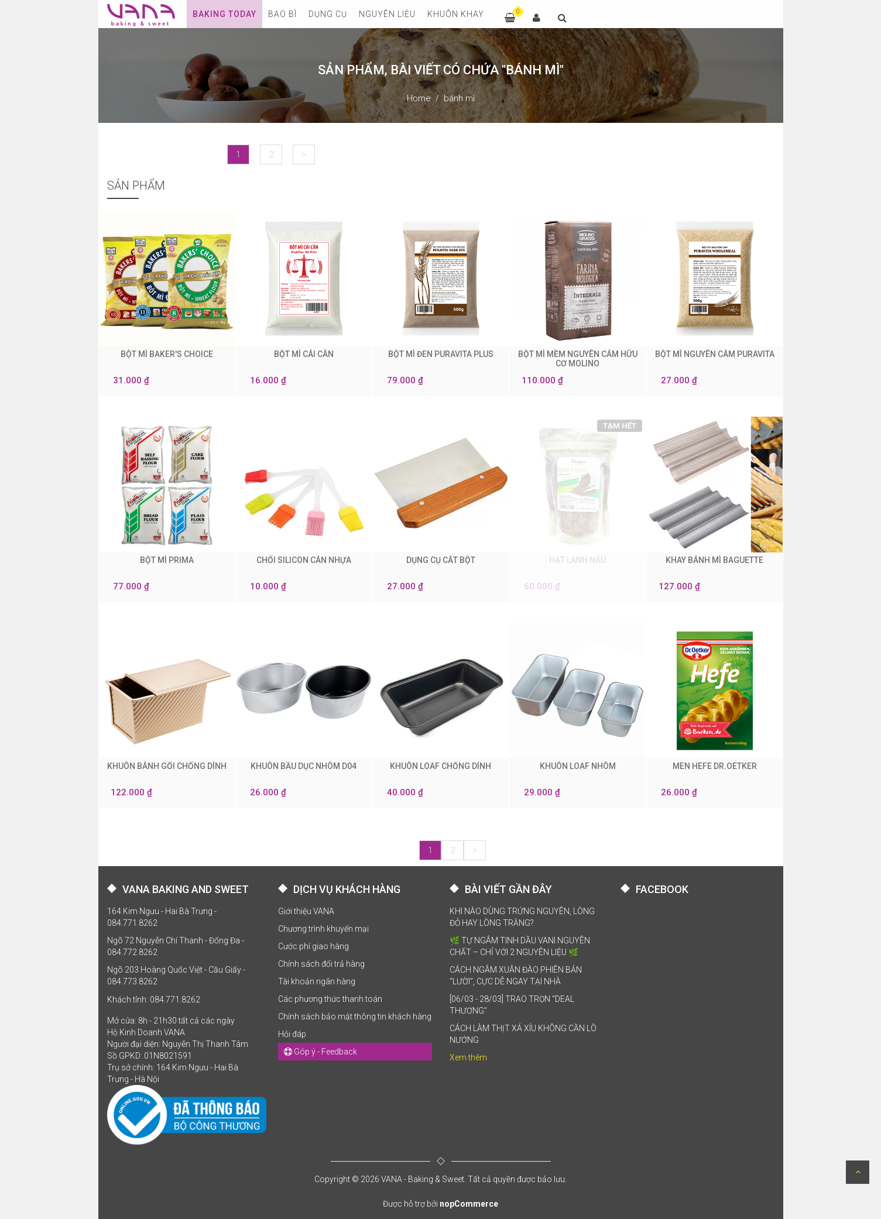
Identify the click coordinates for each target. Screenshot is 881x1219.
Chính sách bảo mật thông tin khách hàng (354, 1016)
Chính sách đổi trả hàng (321, 964)
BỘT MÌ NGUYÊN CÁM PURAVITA (714, 354)
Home (419, 98)
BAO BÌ (282, 14)
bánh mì (459, 98)
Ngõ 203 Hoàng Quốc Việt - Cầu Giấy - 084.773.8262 (176, 975)
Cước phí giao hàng (313, 946)
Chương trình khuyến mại (323, 928)
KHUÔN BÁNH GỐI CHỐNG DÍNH (167, 766)
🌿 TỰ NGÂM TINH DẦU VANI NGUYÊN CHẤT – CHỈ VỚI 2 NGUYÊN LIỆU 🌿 (520, 946)
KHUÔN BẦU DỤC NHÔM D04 (303, 766)
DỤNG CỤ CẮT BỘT (440, 560)
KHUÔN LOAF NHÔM (578, 766)
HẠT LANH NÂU (577, 560)
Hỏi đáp (292, 1034)
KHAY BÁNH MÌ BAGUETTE (714, 560)
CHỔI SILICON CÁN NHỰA (303, 560)
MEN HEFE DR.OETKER (715, 766)
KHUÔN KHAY (455, 14)
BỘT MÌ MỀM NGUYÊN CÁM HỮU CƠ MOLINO (577, 358)
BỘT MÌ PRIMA (167, 560)
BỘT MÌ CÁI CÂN (304, 354)
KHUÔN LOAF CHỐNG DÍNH (440, 766)
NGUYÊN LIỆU (387, 14)
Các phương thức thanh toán (330, 999)
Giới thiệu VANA (306, 911)
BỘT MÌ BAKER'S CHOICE (167, 354)
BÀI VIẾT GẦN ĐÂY (508, 889)
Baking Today (224, 14)
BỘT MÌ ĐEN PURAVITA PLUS (440, 354)
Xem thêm (468, 1057)
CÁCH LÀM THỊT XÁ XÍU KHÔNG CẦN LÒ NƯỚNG (523, 1034)
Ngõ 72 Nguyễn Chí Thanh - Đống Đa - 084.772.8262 (175, 946)
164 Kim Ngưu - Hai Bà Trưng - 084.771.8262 (162, 917)
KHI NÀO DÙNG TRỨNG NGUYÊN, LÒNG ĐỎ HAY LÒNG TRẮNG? (522, 917)
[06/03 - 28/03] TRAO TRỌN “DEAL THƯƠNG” (512, 1004)
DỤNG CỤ (327, 14)
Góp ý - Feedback (320, 1051)
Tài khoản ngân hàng (316, 981)
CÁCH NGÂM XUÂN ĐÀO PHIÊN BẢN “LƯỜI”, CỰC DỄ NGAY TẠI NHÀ (516, 975)
